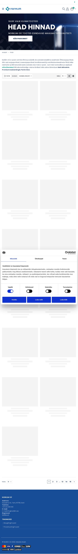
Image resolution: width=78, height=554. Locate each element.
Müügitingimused (10, 523)
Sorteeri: (14, 76)
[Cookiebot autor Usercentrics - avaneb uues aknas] (67, 252)
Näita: (58, 76)
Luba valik (39, 300)
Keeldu (14, 300)
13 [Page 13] (62, 482)
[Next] (74, 481)
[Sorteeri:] (25, 76)
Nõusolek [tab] (13, 259)
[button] (3, 9)
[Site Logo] (13, 9)
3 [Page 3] (56, 482)
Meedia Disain (21, 542)
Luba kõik (63, 300)
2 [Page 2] (52, 482)
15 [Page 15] (70, 482)
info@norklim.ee (13, 511)
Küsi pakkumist (20, 38)
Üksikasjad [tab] (39, 259)
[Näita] (63, 76)
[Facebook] (74, 2)
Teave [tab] (64, 259)
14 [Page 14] (66, 482)
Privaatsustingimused (11, 527)
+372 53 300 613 (7, 507)
